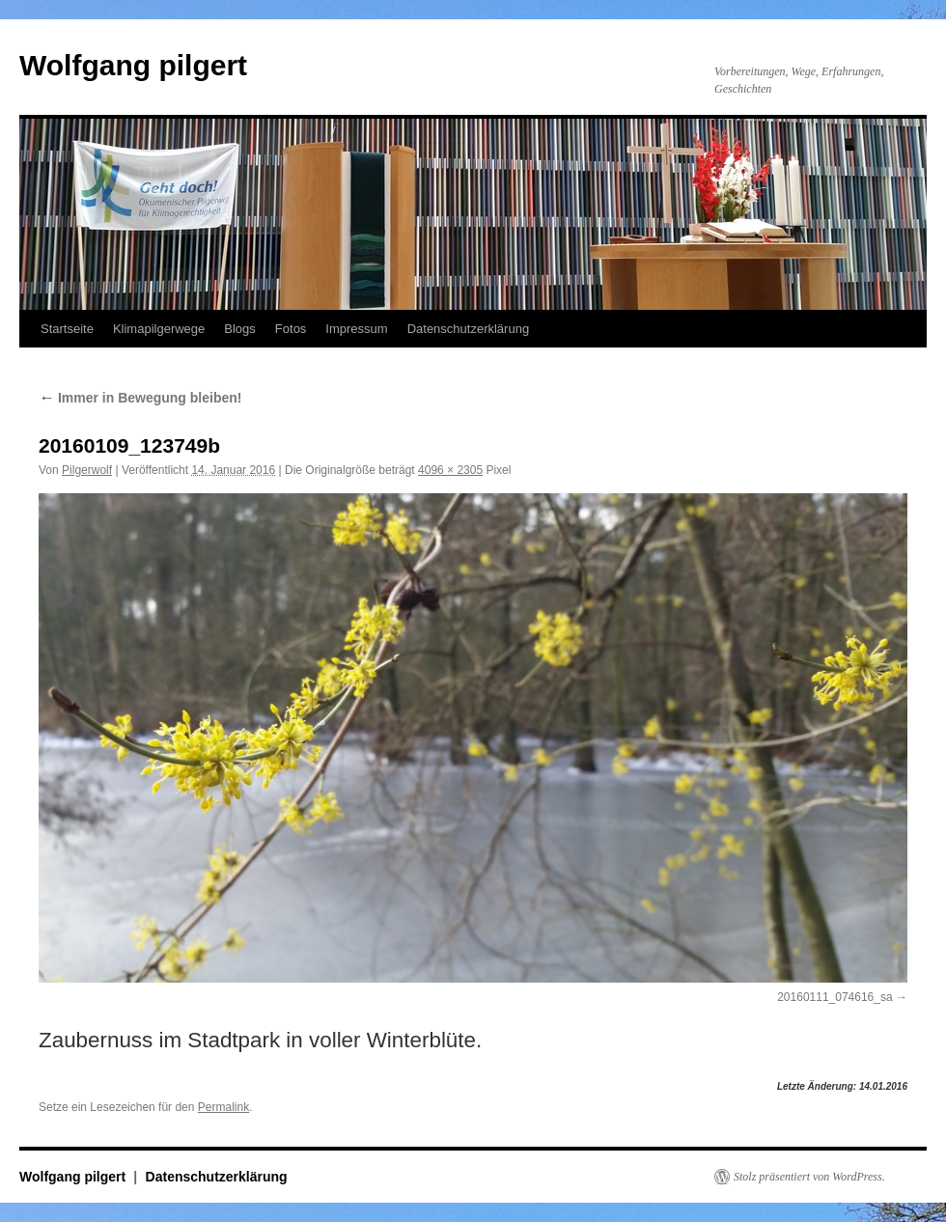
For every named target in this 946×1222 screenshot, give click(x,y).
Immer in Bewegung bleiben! (140, 397)
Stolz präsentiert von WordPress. (809, 1176)
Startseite (67, 328)
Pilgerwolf (87, 470)
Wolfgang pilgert (133, 65)
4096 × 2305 (450, 470)
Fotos (291, 328)
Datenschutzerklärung (468, 328)
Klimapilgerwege (159, 328)
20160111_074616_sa (834, 997)
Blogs (240, 328)
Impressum (356, 328)
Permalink (223, 1107)
